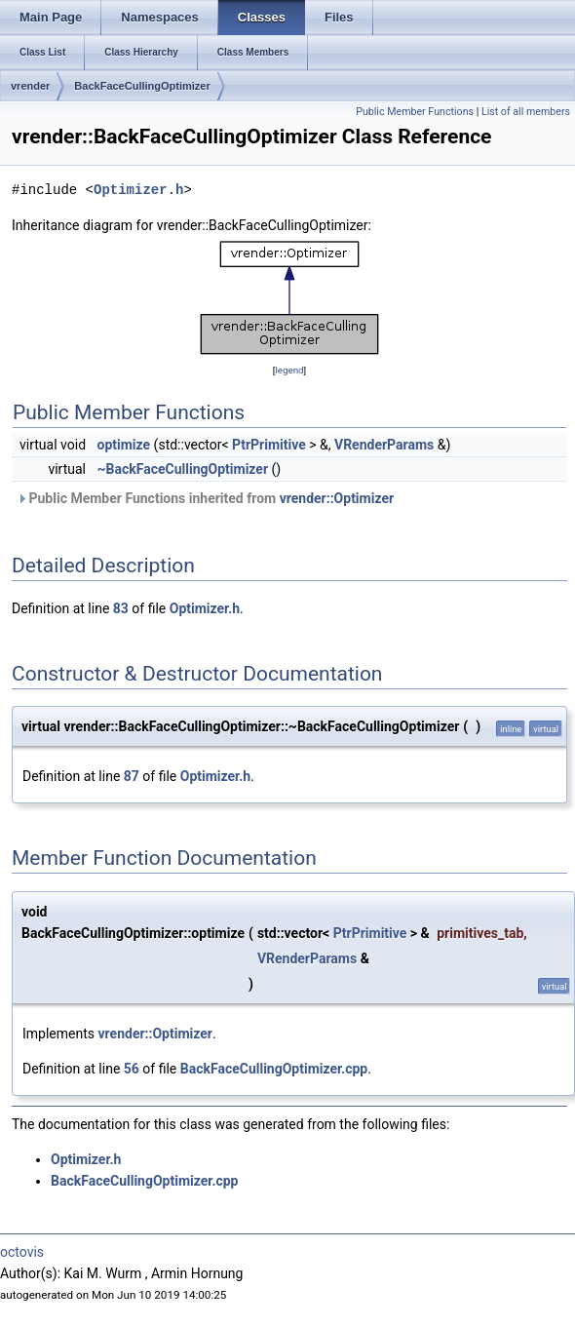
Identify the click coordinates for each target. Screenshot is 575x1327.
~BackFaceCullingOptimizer (183, 469)
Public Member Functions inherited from (205, 498)
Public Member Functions (415, 111)
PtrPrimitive (269, 444)
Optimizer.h (138, 189)
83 (121, 608)
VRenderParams (384, 444)
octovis (22, 1252)
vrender (30, 86)
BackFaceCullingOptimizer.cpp (274, 1068)
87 (131, 776)
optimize (124, 444)
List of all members (525, 111)
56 (131, 1068)
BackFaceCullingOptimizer (142, 86)
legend (289, 370)
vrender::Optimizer (337, 498)
